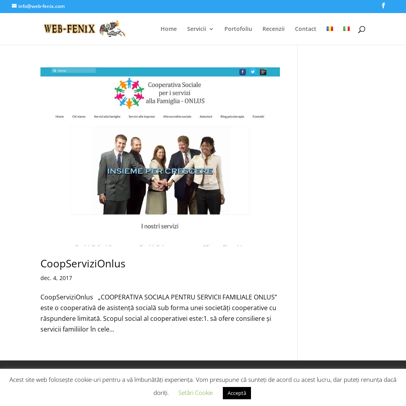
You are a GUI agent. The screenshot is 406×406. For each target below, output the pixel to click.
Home (169, 29)
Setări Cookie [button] (195, 392)
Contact (305, 29)
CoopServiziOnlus (82, 263)
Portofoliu (238, 29)
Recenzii (273, 29)
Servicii (196, 29)
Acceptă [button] (237, 392)
